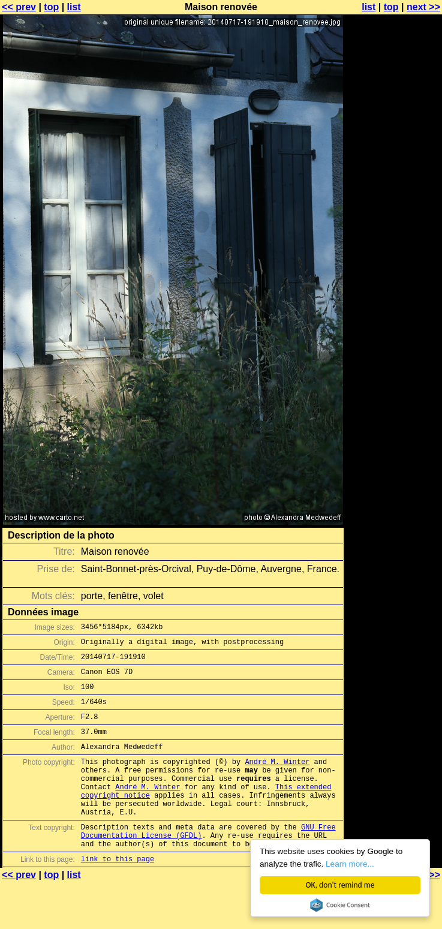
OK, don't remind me (340, 885)
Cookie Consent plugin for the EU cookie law (340, 905)
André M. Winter (277, 779)
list (74, 7)
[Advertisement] (393, 154)
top (51, 7)
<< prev (19, 7)
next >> (423, 7)
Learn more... (350, 863)
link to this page (117, 894)
